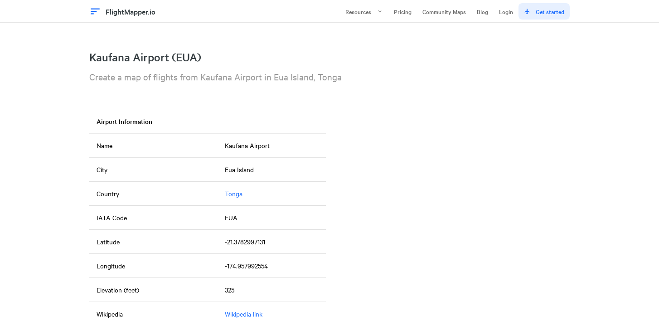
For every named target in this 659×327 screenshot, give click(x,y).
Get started (544, 11)
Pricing (403, 11)
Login (506, 11)
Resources (364, 11)
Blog (482, 11)
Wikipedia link (243, 313)
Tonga (233, 193)
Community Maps (444, 11)
